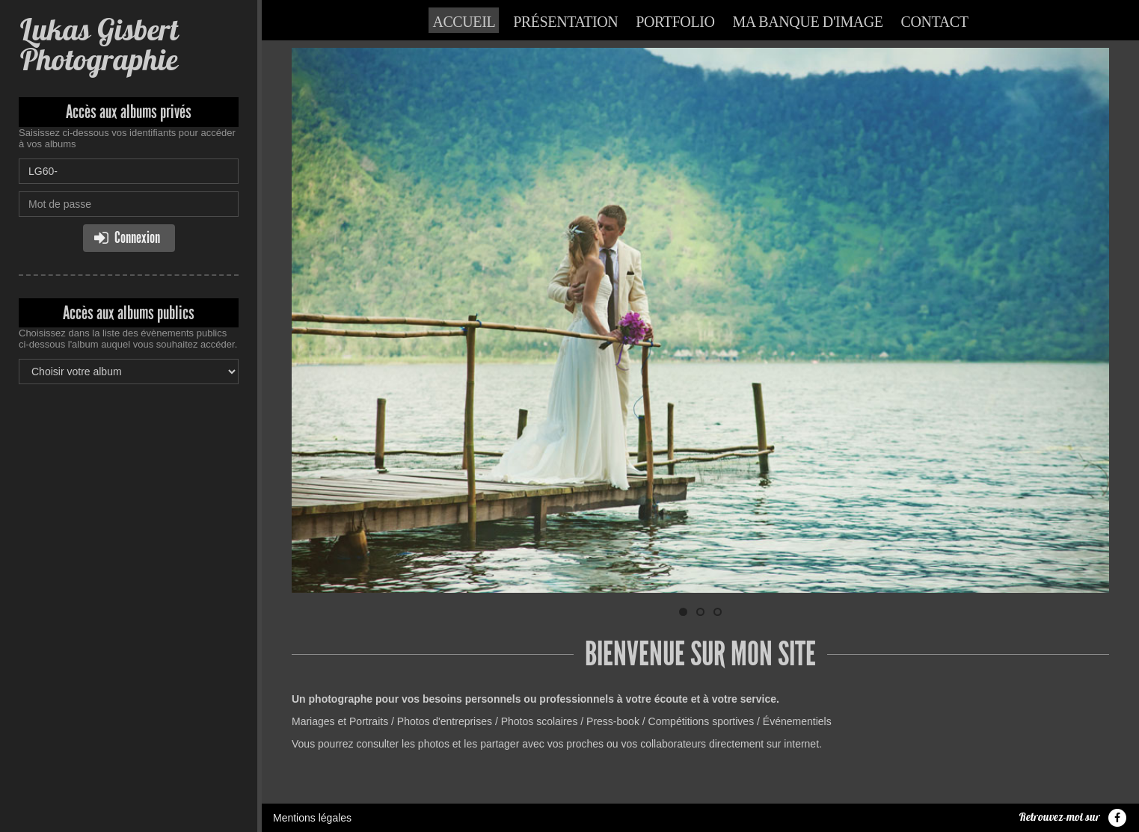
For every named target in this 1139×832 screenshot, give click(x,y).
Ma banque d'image (807, 21)
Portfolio (675, 21)
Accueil (463, 21)
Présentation (565, 21)
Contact (934, 21)
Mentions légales (312, 818)
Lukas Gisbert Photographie (98, 44)
